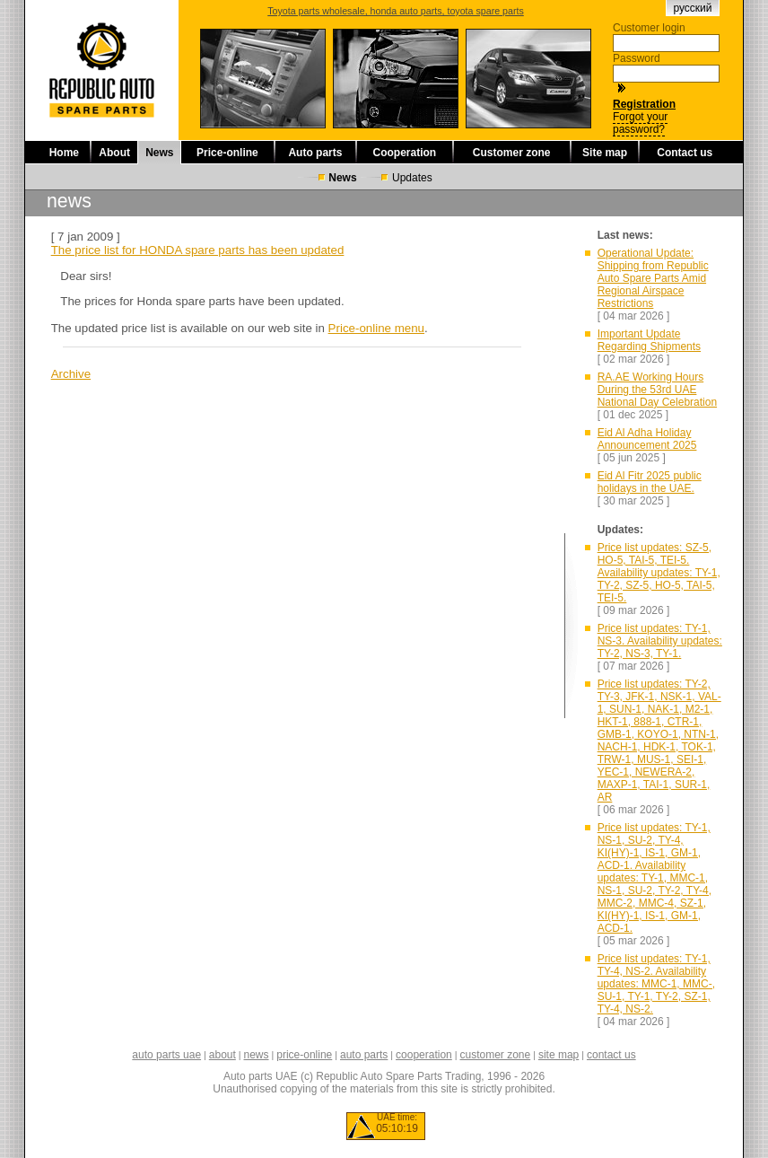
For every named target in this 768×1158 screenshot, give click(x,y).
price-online (304, 1054)
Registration (644, 104)
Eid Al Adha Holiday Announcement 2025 (647, 439)
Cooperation (405, 152)
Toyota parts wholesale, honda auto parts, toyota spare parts (395, 10)
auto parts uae (166, 1054)
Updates (412, 177)
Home (64, 152)
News (159, 152)
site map (558, 1054)
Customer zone (512, 152)
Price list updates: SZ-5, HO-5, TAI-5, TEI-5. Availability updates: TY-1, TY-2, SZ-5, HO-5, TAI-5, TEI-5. (659, 572)
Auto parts (315, 152)
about (222, 1054)
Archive (71, 374)
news (256, 1054)
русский (692, 8)
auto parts (364, 1054)
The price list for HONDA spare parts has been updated (198, 250)
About (114, 152)
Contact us (684, 152)
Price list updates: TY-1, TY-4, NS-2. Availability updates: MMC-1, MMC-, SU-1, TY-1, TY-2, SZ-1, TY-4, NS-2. (656, 983)
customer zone (494, 1054)
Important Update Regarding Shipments (649, 340)
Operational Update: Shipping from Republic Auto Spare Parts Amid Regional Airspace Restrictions (653, 278)
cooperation (424, 1054)
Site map (604, 152)
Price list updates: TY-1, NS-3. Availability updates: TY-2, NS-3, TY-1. (660, 641)
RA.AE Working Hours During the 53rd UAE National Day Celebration (657, 389)
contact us (611, 1054)
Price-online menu (376, 328)
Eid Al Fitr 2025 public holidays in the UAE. (650, 482)
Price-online (227, 152)
